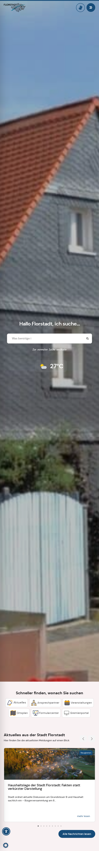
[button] (83, 738)
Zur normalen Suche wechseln (49, 350)
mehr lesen (83, 816)
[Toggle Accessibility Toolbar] (6, 831)
